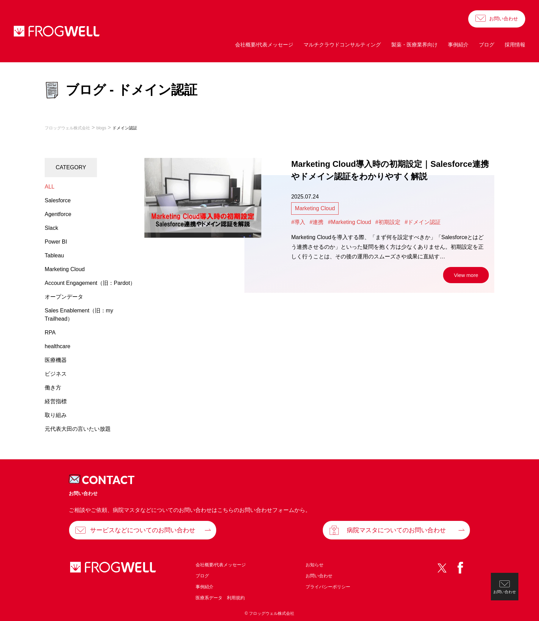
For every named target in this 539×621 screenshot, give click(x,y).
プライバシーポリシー (328, 586)
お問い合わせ (503, 18)
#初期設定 (387, 222)
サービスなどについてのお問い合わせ (142, 530)
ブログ (486, 44)
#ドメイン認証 (423, 222)
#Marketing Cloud (349, 222)
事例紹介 (458, 44)
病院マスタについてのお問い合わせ (396, 530)
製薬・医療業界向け (414, 44)
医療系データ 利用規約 (220, 597)
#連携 (317, 222)
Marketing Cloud (315, 208)
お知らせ (314, 564)
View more (466, 275)
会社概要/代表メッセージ (264, 44)
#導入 (298, 222)
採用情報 (515, 44)
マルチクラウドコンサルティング (342, 44)
